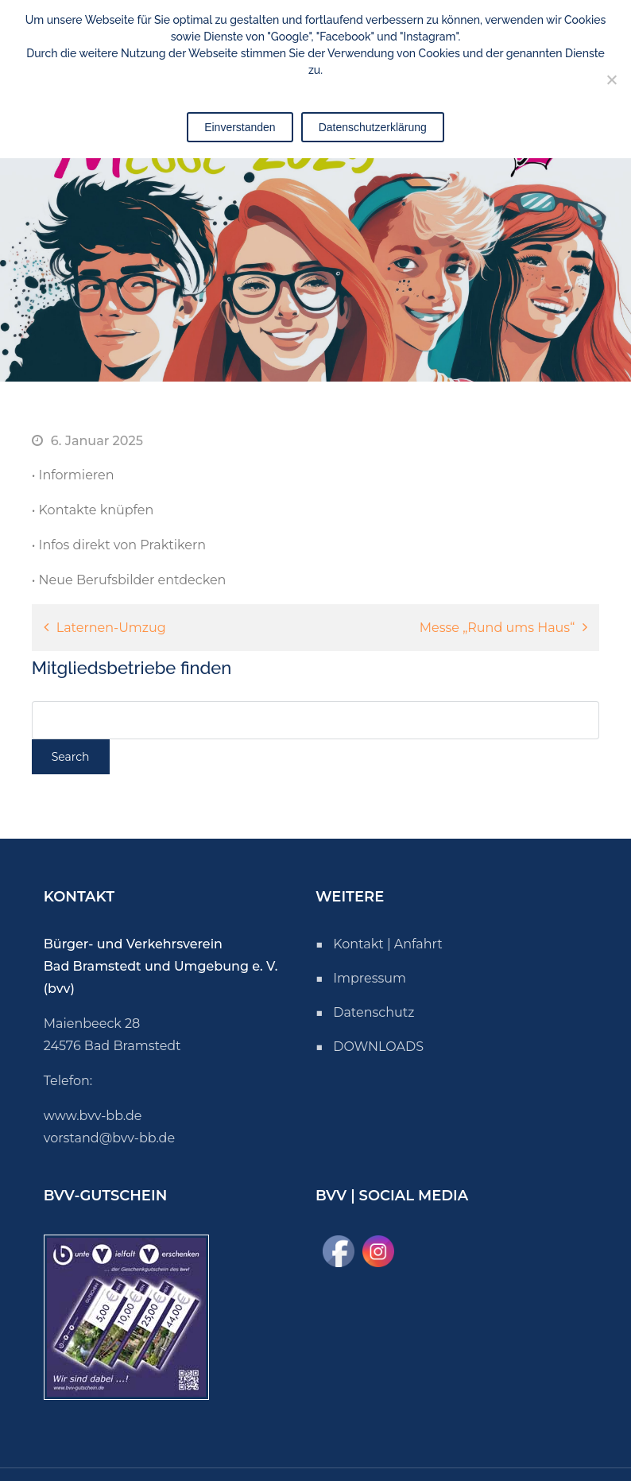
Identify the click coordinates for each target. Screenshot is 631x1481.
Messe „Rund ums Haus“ (497, 627)
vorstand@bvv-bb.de (109, 1138)
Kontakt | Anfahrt (388, 944)
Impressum (369, 978)
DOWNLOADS (378, 1046)
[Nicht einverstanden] (611, 79)
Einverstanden (240, 127)
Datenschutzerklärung (373, 127)
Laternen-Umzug (111, 627)
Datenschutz (373, 1012)
